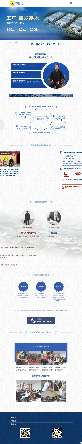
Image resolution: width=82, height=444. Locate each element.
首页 (10, 43)
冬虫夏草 (15, 43)
